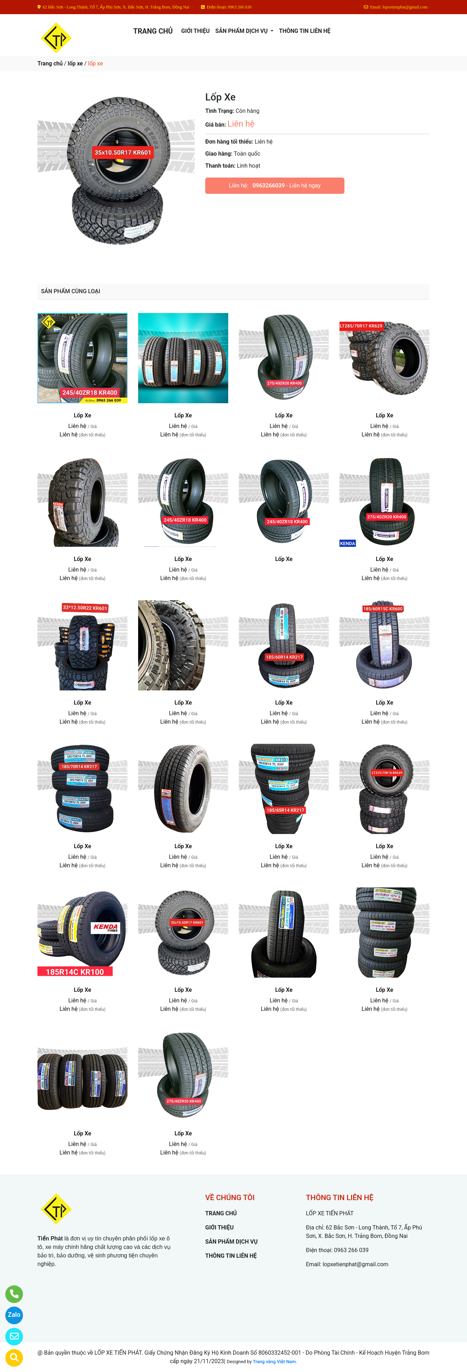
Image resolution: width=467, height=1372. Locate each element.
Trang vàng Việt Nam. (275, 1361)
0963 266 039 (351, 1250)
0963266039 (269, 185)
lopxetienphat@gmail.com (355, 1264)
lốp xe (75, 63)
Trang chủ (50, 63)
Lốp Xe (82, 415)
